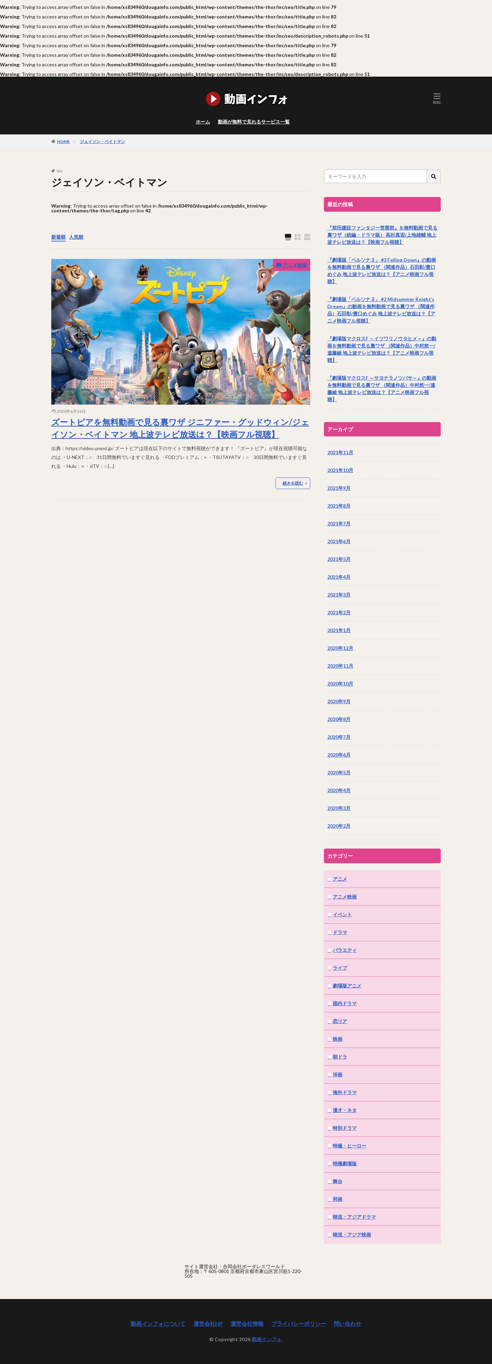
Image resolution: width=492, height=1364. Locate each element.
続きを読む (293, 483)
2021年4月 (339, 577)
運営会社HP (208, 1323)
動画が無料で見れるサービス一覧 (254, 121)
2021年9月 (339, 488)
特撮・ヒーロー (349, 1146)
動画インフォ (267, 1339)
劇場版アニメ (347, 985)
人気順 (76, 237)
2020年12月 (340, 648)
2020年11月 (340, 666)
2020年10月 (340, 683)
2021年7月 (339, 523)
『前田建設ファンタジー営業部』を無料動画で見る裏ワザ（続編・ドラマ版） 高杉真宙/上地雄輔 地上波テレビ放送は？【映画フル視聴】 (382, 235)
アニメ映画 (295, 265)
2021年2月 (339, 612)
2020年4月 (339, 790)
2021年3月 (339, 595)
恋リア (340, 1021)
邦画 (337, 1199)
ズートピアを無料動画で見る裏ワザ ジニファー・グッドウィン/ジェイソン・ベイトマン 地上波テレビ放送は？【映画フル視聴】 (180, 428)
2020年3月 (339, 808)
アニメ (340, 879)
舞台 (337, 1181)
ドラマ (340, 932)
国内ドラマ (345, 1003)
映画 (337, 1039)
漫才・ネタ (345, 1110)
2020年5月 (339, 772)
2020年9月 (339, 701)
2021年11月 (340, 452)
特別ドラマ (345, 1128)
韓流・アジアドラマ (354, 1217)
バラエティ (345, 950)
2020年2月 (339, 826)
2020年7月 (339, 737)
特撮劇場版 (345, 1163)
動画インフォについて (158, 1323)
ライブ (340, 968)
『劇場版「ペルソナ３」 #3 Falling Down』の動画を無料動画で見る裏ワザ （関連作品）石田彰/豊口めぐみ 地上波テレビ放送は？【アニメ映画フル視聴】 (381, 270)
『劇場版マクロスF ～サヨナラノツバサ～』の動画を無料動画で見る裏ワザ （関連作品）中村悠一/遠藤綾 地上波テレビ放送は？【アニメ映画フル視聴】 (381, 388)
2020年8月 (339, 719)
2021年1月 (339, 630)
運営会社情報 (247, 1323)
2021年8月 (339, 506)
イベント (342, 914)
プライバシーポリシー (298, 1323)
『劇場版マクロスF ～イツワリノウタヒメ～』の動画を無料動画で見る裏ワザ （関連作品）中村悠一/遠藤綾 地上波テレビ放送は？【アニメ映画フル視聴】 (381, 349)
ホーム (203, 121)
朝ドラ (340, 1057)
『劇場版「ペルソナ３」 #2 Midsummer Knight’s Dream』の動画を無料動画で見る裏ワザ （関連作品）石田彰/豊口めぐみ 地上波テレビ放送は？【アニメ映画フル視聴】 (381, 310)
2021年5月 (339, 559)
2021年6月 (339, 541)
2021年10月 (340, 470)
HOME (63, 141)
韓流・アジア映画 (352, 1234)
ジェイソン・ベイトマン (102, 141)
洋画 (337, 1074)
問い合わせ (347, 1323)
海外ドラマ (345, 1092)
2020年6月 (339, 755)
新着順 (58, 237)
